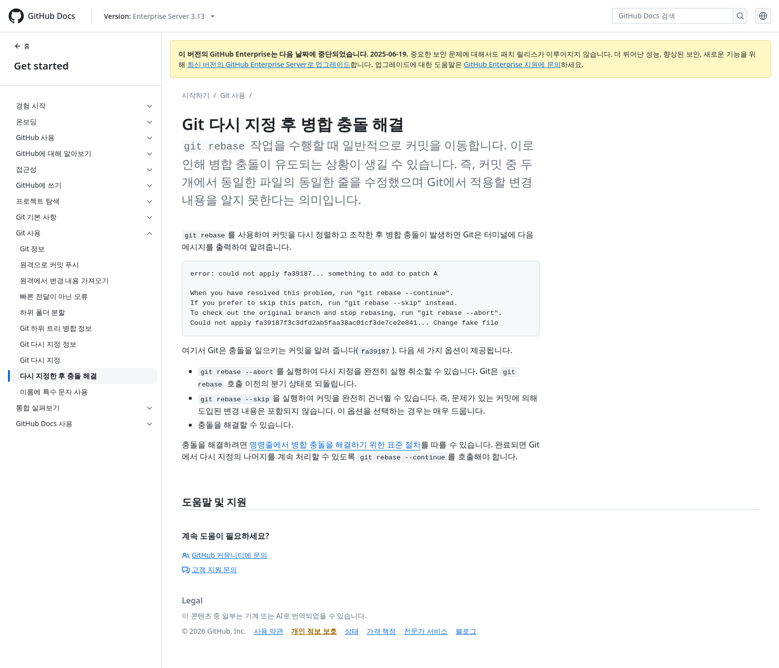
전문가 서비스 (426, 631)
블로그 (466, 631)
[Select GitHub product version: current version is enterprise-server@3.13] (159, 16)
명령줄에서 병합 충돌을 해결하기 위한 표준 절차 (335, 444)
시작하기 (196, 95)
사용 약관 (269, 631)
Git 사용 (232, 95)
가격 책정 (381, 631)
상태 (352, 631)
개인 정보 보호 (313, 631)
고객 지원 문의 (209, 569)
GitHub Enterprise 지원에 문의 (512, 64)
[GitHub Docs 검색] (673, 15)
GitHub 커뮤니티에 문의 (224, 555)
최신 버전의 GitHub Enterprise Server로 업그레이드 (269, 64)
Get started (41, 66)
